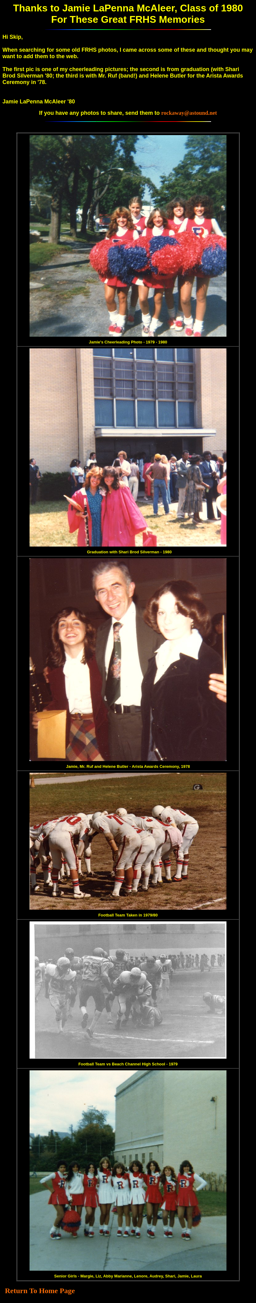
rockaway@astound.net (189, 113)
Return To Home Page (40, 1291)
